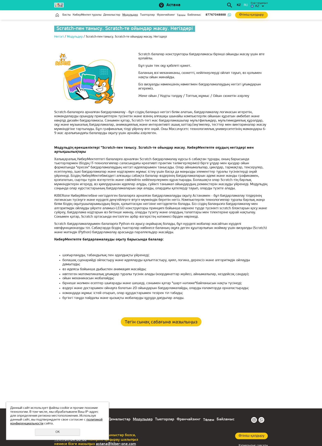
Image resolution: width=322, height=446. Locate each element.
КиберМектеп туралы (87, 14)
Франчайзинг (166, 14)
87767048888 (216, 14)
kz (239, 5)
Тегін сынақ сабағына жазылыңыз (161, 322)
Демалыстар (111, 14)
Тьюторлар (147, 14)
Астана (173, 5)
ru (246, 5)
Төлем (181, 15)
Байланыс (194, 14)
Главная (57, 15)
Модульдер (130, 14)
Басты (66, 14)
